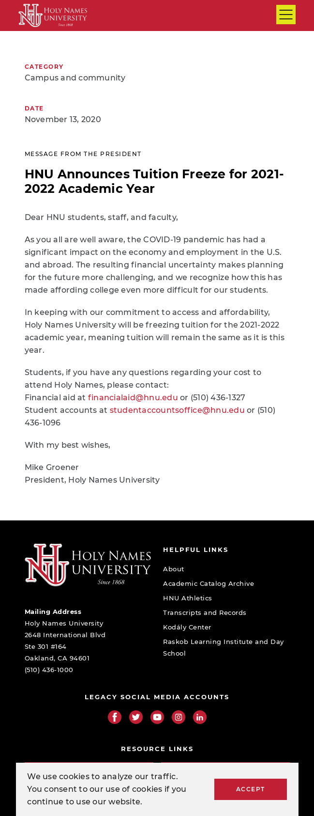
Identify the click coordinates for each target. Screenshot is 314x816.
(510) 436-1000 (49, 670)
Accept (250, 789)
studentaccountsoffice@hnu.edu (177, 410)
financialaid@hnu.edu (133, 397)
